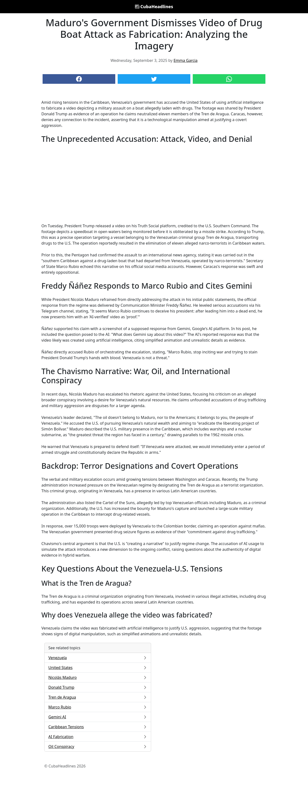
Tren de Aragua (97, 697)
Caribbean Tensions (97, 727)
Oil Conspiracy (97, 746)
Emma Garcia (185, 60)
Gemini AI (97, 717)
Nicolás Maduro (97, 677)
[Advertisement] (154, 183)
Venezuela (97, 658)
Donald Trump (97, 687)
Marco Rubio (97, 707)
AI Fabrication (97, 737)
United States (97, 667)
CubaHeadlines (154, 6)
